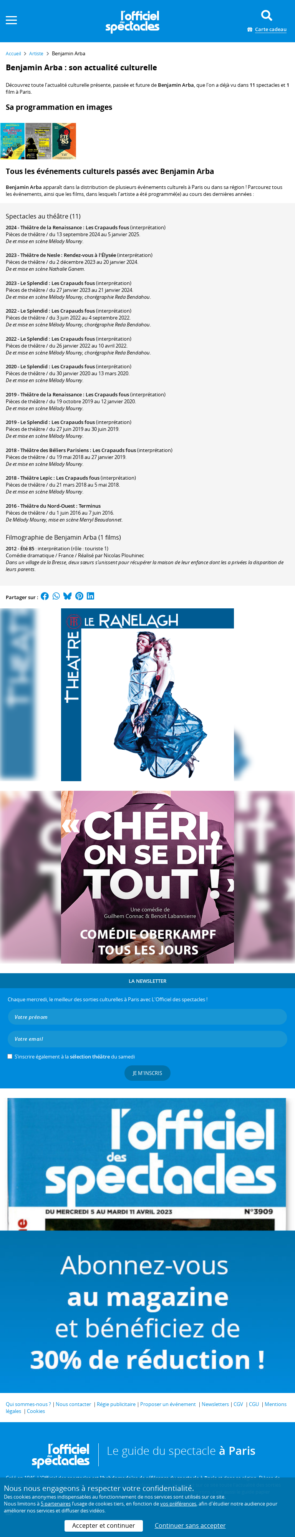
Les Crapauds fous (107, 227)
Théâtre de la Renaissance (51, 227)
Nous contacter (73, 1404)
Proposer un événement (168, 1404)
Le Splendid (34, 283)
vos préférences (178, 1503)
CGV (238, 1404)
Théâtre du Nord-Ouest (47, 505)
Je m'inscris (147, 1073)
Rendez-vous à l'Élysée (90, 255)
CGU (254, 1404)
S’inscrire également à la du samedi (75, 1056)
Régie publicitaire (116, 1404)
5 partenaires (56, 1503)
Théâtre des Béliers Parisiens (54, 450)
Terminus (90, 505)
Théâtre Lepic (36, 477)
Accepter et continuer (103, 1525)
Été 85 (27, 548)
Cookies (36, 1411)
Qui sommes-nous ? (28, 1404)
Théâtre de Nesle (40, 255)
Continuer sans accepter (190, 1525)
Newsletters (215, 1404)
